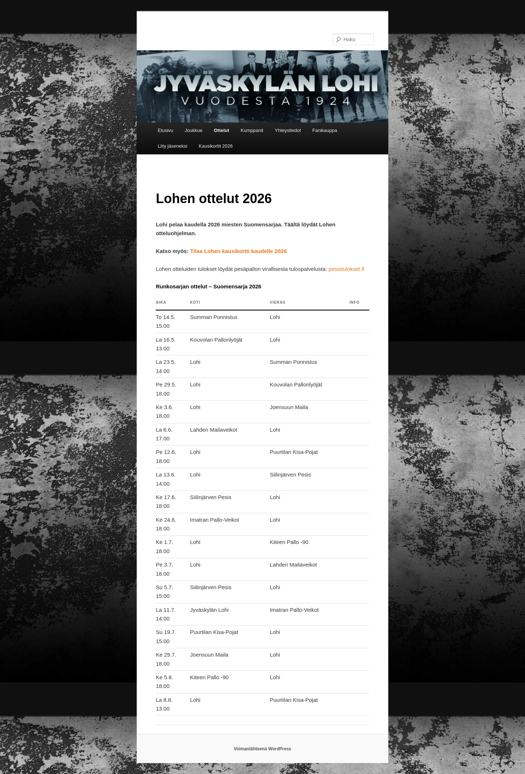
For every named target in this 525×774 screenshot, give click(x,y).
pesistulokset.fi (346, 269)
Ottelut (221, 130)
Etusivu (166, 130)
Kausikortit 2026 (216, 146)
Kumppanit (252, 130)
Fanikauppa (324, 130)
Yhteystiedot (288, 130)
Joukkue (193, 130)
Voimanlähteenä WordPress (262, 748)
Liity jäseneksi (172, 146)
